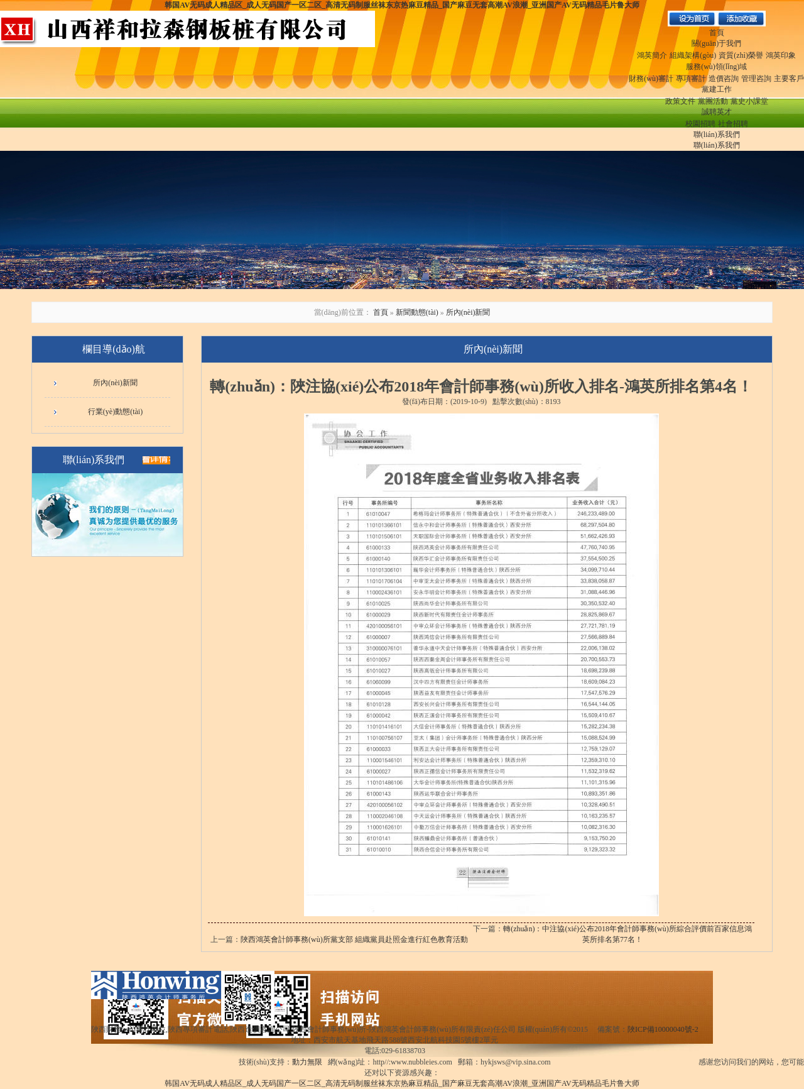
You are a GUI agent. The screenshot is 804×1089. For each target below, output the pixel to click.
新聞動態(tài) (417, 312)
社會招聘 (733, 123)
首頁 (716, 32)
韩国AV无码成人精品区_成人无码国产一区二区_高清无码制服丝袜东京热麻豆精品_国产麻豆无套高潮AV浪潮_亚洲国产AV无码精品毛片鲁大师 (402, 5)
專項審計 (691, 78)
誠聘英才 (717, 111)
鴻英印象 (781, 55)
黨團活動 (713, 101)
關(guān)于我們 (716, 43)
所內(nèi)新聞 (468, 312)
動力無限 (307, 1062)
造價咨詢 (724, 78)
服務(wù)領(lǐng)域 (716, 66)
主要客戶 (789, 78)
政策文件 (680, 101)
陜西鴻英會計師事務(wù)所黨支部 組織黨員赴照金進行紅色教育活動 (354, 939)
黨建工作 (717, 89)
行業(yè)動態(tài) (115, 411)
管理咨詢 (756, 78)
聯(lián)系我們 (716, 134)
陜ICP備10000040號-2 (662, 1029)
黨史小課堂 (749, 101)
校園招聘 (700, 123)
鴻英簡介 (652, 55)
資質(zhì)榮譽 (741, 55)
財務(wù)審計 (651, 78)
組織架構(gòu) (693, 55)
